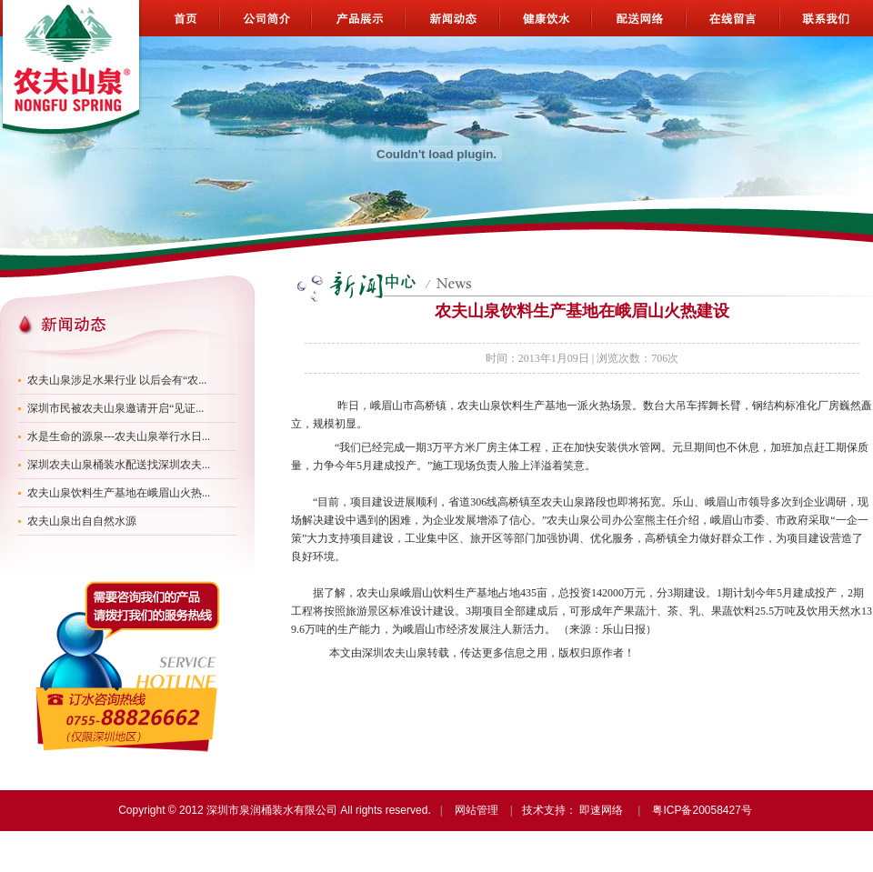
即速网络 (601, 810)
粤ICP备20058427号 (701, 810)
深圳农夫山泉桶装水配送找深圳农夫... (118, 464)
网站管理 (476, 810)
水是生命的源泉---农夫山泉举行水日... (118, 436)
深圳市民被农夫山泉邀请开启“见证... (115, 408)
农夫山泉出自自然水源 (81, 521)
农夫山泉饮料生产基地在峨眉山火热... (118, 492)
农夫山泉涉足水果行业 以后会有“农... (116, 380)
